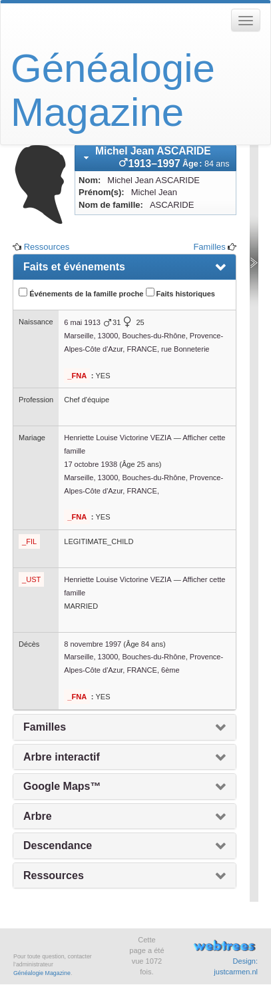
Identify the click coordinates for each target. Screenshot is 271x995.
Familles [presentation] (44, 727)
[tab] (155, 158)
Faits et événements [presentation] (74, 266)
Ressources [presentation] (53, 875)
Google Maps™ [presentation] (62, 786)
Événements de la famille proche (81, 293)
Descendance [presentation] (57, 845)
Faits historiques (180, 293)
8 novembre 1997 (92, 644)
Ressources (47, 247)
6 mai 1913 (82, 322)
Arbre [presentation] (37, 816)
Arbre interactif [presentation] (61, 757)
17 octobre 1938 (90, 464)
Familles (209, 247)
